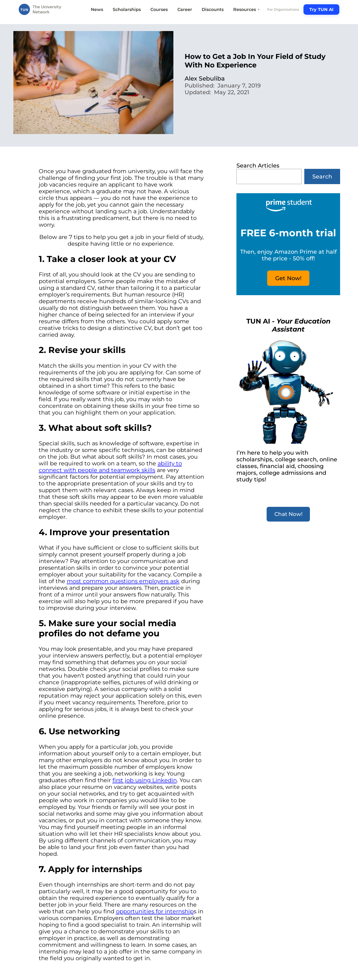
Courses (159, 9)
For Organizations (283, 9)
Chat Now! (288, 514)
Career (184, 9)
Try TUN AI (321, 9)
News (97, 9)
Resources (246, 9)
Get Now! (288, 278)
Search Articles (257, 165)
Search (322, 176)
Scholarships (127, 9)
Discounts (213, 9)
